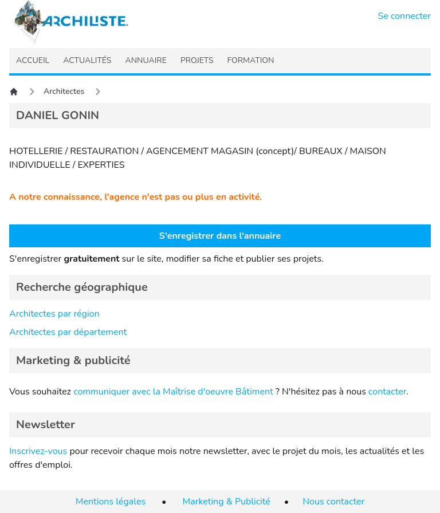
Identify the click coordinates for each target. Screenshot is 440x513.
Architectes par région (54, 313)
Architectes (64, 91)
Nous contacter (333, 501)
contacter (387, 391)
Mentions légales (111, 501)
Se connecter (404, 16)
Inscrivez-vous (38, 451)
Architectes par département (68, 332)
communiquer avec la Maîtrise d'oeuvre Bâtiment (173, 391)
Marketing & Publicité (226, 501)
